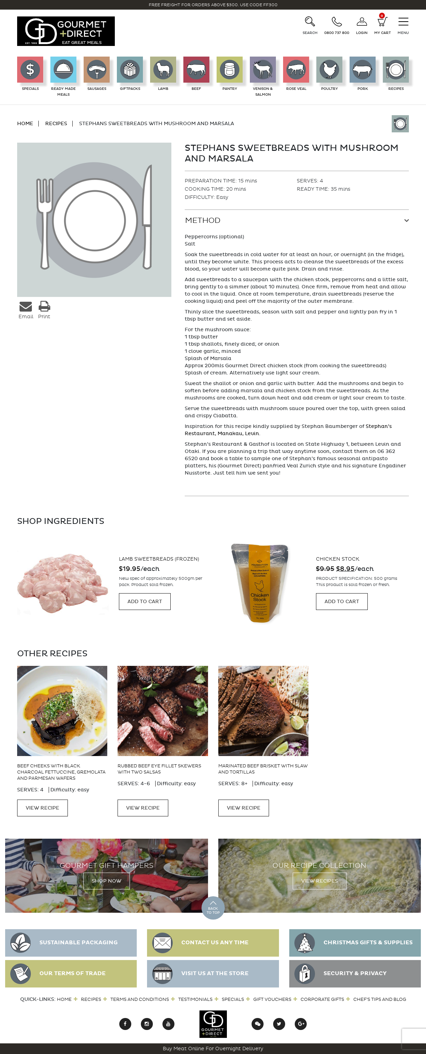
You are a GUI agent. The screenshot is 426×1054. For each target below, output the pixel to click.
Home (64, 999)
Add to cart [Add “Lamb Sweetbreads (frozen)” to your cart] (144, 601)
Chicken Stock (338, 559)
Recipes (91, 999)
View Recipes (319, 881)
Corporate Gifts (322, 999)
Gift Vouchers (272, 999)
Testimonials (195, 999)
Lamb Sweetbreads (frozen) (159, 559)
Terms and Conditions (139, 999)
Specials (233, 999)
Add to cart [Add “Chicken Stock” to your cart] (342, 601)
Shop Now (106, 881)
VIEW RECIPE (42, 808)
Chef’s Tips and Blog (379, 999)
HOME (25, 124)
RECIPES (56, 124)
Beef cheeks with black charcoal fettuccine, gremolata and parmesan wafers (61, 772)
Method (202, 220)
